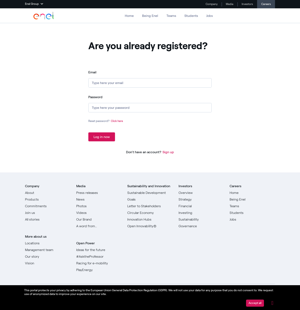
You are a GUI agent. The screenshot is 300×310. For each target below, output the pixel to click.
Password (95, 97)
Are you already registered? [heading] (148, 46)
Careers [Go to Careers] (266, 4)
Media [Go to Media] (229, 4)
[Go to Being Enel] (252, 199)
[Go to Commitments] (47, 206)
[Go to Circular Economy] (150, 213)
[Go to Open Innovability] (150, 226)
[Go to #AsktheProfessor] (99, 256)
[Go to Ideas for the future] (99, 250)
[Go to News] (99, 199)
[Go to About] (47, 193)
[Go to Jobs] (252, 219)
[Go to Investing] (201, 213)
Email (92, 72)
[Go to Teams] (252, 206)
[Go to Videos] (99, 213)
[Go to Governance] (201, 226)
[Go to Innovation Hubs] (150, 219)
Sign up (168, 152)
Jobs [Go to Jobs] (209, 16)
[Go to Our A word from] (99, 226)
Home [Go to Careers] (129, 16)
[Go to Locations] (47, 243)
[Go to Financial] (201, 206)
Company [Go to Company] (211, 4)
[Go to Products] (47, 199)
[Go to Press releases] (99, 193)
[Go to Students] (252, 213)
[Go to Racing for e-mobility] (99, 263)
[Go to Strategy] (201, 199)
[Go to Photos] (99, 206)
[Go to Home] (252, 193)
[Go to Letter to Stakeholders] (150, 206)
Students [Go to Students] (191, 16)
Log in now (102, 137)
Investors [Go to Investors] (247, 4)
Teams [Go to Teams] (171, 16)
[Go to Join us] (47, 213)
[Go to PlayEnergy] (99, 270)
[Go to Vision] (47, 263)
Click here (117, 121)
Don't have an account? (143, 152)
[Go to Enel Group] (43, 15)
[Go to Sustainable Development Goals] (150, 196)
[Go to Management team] (47, 250)
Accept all (255, 303)
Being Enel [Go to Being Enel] (150, 16)
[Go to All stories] (47, 219)
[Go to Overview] (201, 193)
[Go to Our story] (47, 256)
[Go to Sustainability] (201, 219)
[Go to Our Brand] (99, 219)
